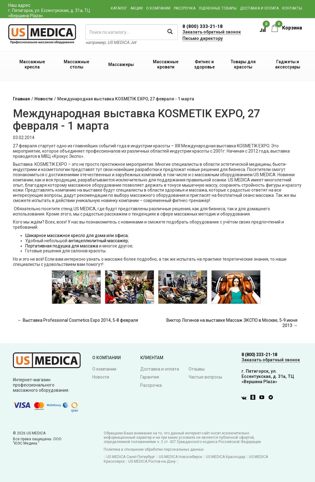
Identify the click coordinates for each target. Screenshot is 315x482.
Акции (136, 8)
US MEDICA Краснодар (225, 457)
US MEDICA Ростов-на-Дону (152, 461)
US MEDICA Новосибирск (180, 457)
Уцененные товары (218, 8)
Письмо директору (202, 38)
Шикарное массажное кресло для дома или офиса (76, 235)
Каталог (119, 8)
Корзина (287, 28)
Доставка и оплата (259, 8)
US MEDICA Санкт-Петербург (130, 457)
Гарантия (149, 377)
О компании (158, 8)
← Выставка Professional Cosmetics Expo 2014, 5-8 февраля (78, 320)
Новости (43, 98)
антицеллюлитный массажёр (98, 240)
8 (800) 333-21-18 (202, 26)
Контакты (292, 8)
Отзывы (197, 369)
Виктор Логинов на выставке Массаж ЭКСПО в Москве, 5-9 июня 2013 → (231, 323)
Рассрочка (184, 8)
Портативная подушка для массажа (61, 245)
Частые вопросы (205, 377)
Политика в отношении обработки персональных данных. (154, 449)
